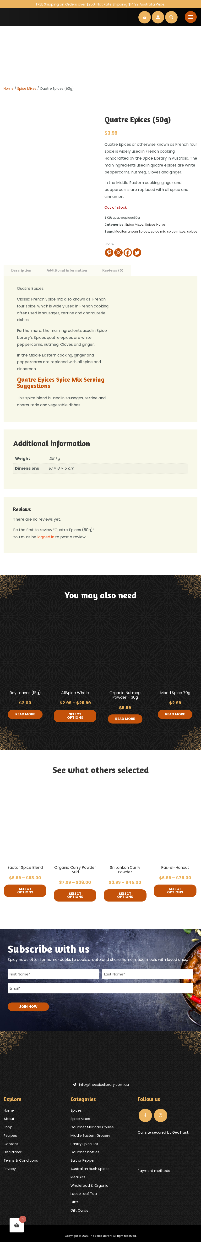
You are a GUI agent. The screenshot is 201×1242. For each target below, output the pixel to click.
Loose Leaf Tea (84, 1193)
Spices (76, 1110)
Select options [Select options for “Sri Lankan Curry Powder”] (125, 895)
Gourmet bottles (85, 1152)
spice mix (158, 231)
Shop (8, 1127)
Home (9, 88)
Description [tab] (21, 270)
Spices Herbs (155, 225)
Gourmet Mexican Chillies (92, 1127)
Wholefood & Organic (89, 1185)
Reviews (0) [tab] (113, 270)
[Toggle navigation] (191, 17)
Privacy (10, 1168)
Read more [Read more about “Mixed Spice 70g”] (175, 714)
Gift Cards (79, 1210)
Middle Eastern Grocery (90, 1135)
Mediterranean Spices (131, 231)
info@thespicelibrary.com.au (100, 1084)
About (9, 1118)
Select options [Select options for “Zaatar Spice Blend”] (25, 891)
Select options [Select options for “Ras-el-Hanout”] (175, 891)
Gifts (75, 1201)
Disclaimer (13, 1152)
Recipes (10, 1135)
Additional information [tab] (67, 270)
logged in (45, 537)
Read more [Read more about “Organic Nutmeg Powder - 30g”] (125, 719)
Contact (11, 1143)
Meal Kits (78, 1177)
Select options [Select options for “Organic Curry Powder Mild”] (75, 895)
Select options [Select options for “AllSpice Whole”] (75, 716)
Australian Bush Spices (90, 1168)
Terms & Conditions (21, 1160)
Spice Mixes (26, 88)
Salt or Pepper (83, 1160)
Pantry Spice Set (84, 1143)
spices (192, 231)
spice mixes (176, 231)
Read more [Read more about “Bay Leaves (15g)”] (25, 714)
